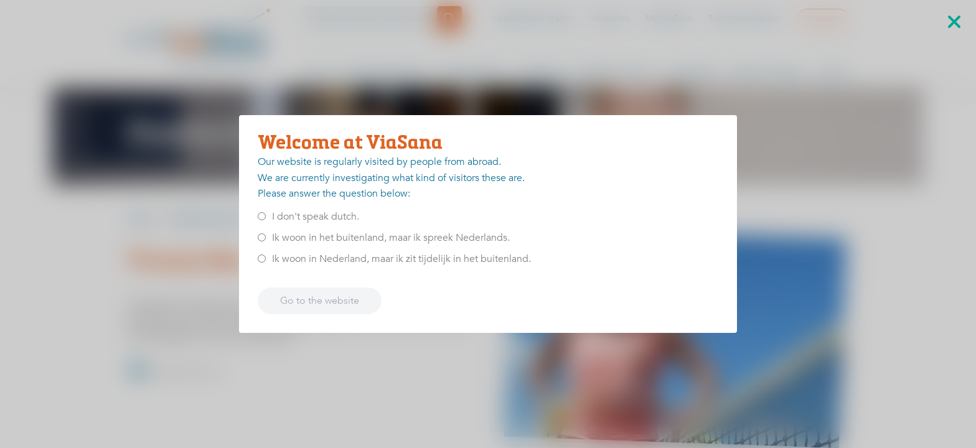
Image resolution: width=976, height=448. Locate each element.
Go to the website (319, 300)
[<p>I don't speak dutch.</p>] (262, 216)
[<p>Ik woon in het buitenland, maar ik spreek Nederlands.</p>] (262, 237)
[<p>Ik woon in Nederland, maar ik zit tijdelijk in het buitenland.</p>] (262, 258)
